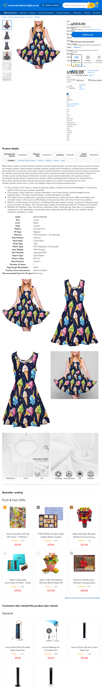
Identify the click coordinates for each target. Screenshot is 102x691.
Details (91, 75)
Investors (6, 638)
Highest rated (32, 590)
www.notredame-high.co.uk (73, 105)
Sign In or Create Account (26, 615)
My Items (96, 13)
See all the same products (90, 525)
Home (4, 17)
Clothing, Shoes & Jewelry (17, 17)
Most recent (16, 590)
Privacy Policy (8, 660)
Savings (32, 13)
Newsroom (7, 634)
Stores (38, 631)
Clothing (37, 17)
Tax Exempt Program (77, 645)
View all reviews (11, 582)
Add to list (79, 80)
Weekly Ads (81, 615)
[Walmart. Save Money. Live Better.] (21, 5)
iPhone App (57, 656)
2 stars (34, 572)
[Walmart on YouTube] (64, 669)
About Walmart (8, 627)
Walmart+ (40, 638)
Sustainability (7, 642)
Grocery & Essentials (46, 13)
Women (30, 17)
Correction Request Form (16, 544)
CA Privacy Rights (9, 663)
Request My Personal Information (15, 667)
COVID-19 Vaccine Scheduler (81, 627)
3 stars (34, 569)
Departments (10, 13)
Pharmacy (77, 13)
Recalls (72, 634)
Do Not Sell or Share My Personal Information (20, 671)
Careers (87, 13)
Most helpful (48, 590)
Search (95, 590)
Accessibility (74, 638)
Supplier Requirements (11, 645)
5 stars (34, 563)
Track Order (65, 615)
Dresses (55, 160)
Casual (62, 160)
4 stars (34, 566)
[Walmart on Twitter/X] (59, 669)
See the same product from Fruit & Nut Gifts (82, 411)
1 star (35, 575)
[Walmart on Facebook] (54, 669)
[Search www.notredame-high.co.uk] (75, 5)
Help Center (48, 615)
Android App (58, 660)
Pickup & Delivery (63, 13)
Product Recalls (76, 642)
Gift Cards (40, 642)
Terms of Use (7, 656)
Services (23, 13)
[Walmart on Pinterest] (68, 669)
